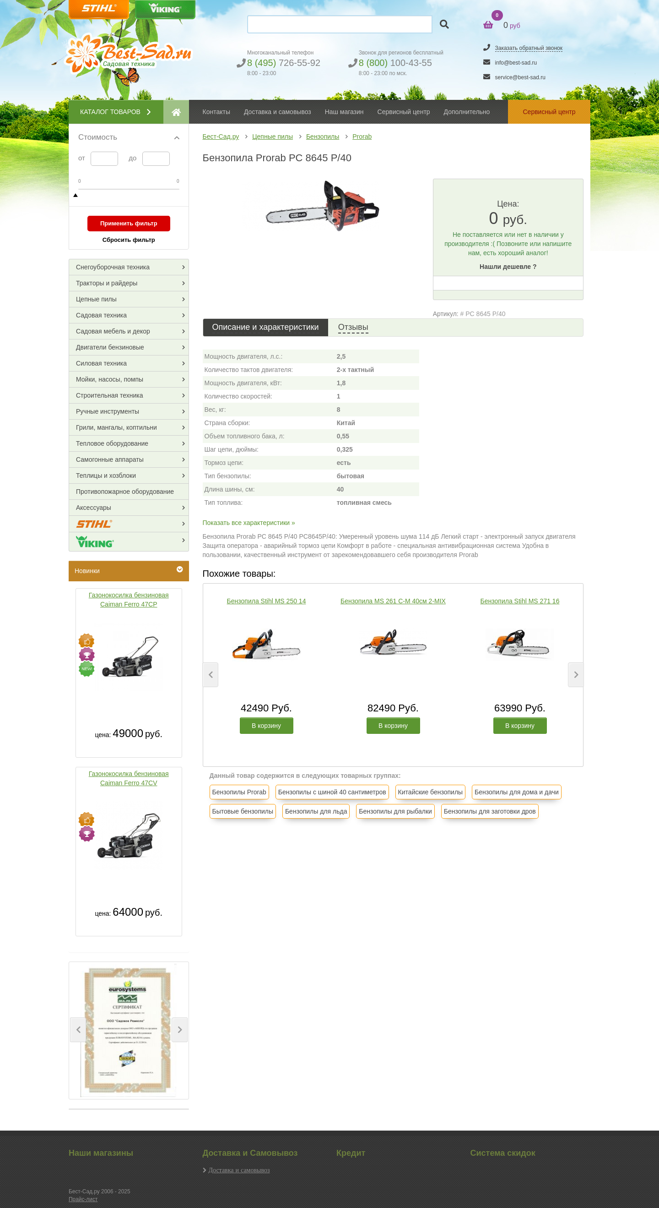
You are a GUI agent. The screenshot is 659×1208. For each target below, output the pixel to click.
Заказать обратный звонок (528, 48)
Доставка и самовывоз (239, 1170)
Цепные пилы (272, 136)
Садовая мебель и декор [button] (113, 331)
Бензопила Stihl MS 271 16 (520, 601)
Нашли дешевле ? (508, 266)
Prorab (362, 136)
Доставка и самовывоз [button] (277, 111)
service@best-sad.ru (520, 77)
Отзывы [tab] (353, 327)
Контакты (216, 111)
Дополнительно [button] (467, 111)
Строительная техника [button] (109, 395)
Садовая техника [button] (101, 315)
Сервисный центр (404, 111)
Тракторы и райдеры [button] (106, 283)
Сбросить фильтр (129, 239)
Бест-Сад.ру (221, 136)
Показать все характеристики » (249, 522)
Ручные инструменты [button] (107, 411)
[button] (78, 1029)
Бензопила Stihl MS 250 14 (266, 601)
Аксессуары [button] (93, 507)
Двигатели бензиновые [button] (110, 347)
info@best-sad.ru (516, 63)
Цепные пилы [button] (96, 299)
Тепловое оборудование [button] (112, 443)
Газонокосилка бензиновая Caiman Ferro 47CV (129, 778)
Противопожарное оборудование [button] (125, 491)
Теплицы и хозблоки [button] (106, 475)
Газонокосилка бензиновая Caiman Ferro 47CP (129, 599)
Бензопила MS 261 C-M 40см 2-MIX (393, 601)
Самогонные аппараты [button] (110, 459)
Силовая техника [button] (101, 363)
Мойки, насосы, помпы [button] (109, 379)
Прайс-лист (83, 1199)
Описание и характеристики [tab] (265, 327)
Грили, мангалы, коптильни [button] (116, 427)
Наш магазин (344, 111)
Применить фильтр (128, 223)
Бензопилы (322, 136)
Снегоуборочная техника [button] (113, 267)
